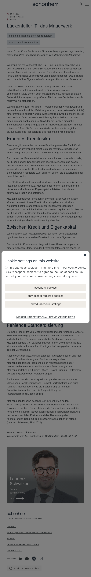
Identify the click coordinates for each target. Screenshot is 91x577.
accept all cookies (45, 287)
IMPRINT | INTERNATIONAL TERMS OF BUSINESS (45, 317)
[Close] (85, 255)
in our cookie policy (72, 267)
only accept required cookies (45, 295)
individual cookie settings (45, 304)
